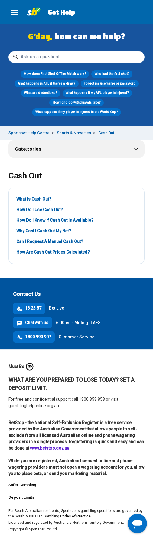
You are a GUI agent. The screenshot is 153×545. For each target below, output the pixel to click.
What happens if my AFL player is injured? (97, 93)
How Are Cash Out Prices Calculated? (53, 252)
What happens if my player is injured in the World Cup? (76, 112)
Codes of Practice (75, 516)
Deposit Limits (21, 497)
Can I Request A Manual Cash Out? (49, 241)
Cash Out (106, 133)
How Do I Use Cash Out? (39, 209)
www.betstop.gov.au (49, 448)
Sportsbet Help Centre (29, 133)
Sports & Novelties (74, 133)
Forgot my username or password (109, 83)
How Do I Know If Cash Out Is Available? (54, 220)
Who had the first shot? (112, 74)
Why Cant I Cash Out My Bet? (43, 230)
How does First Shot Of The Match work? (55, 74)
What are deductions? (40, 93)
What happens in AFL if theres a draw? (46, 83)
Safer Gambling (22, 485)
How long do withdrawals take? (77, 103)
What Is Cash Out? (33, 199)
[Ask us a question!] (76, 57)
